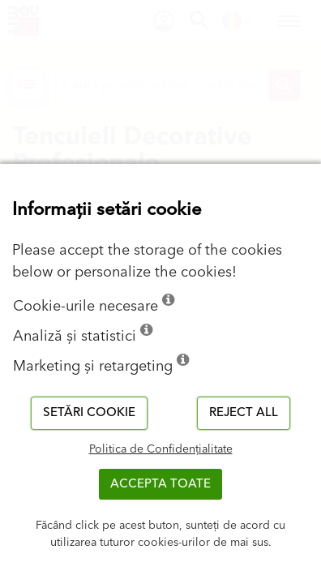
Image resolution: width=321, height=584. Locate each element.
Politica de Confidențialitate (161, 449)
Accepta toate (160, 484)
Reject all (243, 412)
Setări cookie (89, 412)
